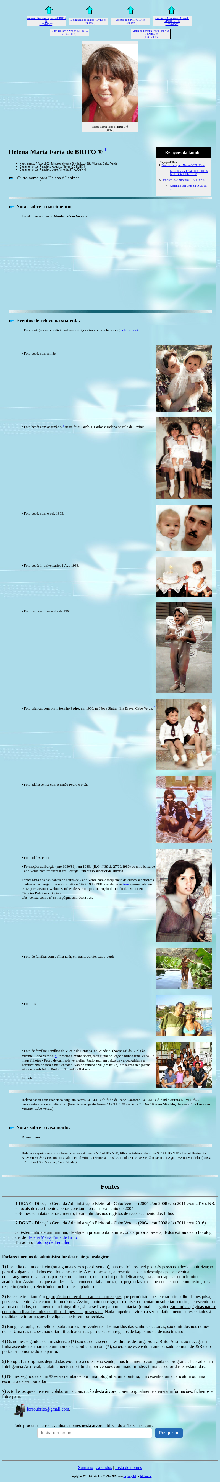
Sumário (85, 1467)
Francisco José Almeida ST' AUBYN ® (184, 179)
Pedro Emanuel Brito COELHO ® (189, 171)
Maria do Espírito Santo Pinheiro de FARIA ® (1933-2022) (150, 33)
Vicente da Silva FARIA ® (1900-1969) (130, 21)
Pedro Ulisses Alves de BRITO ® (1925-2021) (69, 32)
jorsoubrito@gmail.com (41, 1409)
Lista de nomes (128, 1467)
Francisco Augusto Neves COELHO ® (183, 165)
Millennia (145, 1476)
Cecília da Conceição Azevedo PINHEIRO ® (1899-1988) (172, 21)
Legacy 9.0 (130, 1476)
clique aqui (130, 330)
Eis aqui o (24, 1242)
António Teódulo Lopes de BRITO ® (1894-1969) (46, 21)
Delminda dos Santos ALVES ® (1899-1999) (88, 21)
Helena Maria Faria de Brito (52, 1237)
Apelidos (104, 1467)
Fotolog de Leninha (51, 1242)
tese (126, 884)
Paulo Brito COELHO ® (183, 174)
